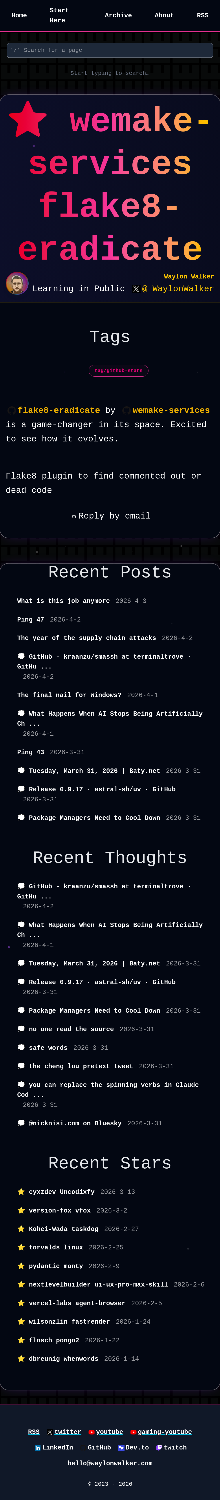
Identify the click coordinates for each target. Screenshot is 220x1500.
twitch (175, 1447)
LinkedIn (57, 1447)
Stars (146, 1163)
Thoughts (146, 858)
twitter (67, 1432)
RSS (203, 15)
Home (19, 15)
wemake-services (171, 411)
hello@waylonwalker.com (110, 1463)
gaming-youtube (165, 1432)
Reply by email (110, 516)
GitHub (99, 1447)
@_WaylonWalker (178, 289)
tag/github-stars (119, 371)
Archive (118, 15)
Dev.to (137, 1447)
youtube (109, 1432)
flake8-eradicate (59, 411)
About (164, 15)
